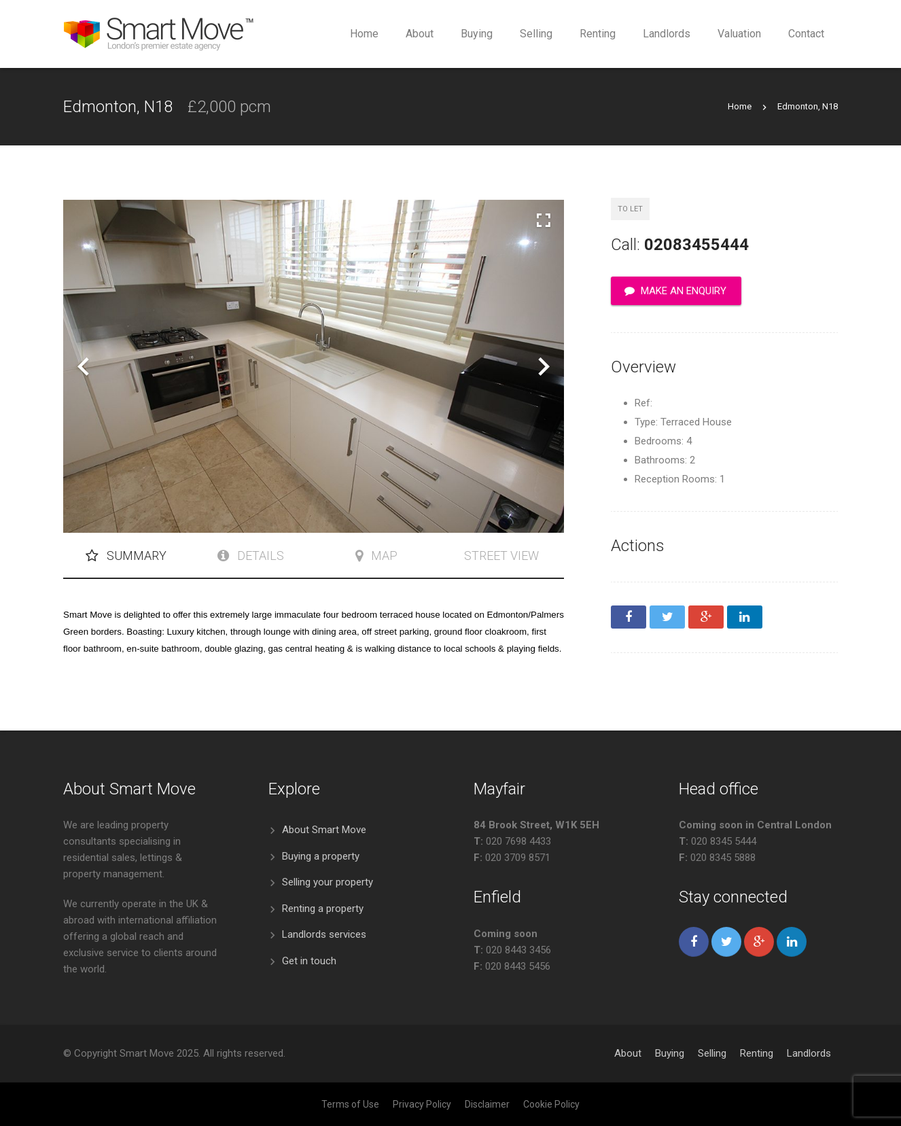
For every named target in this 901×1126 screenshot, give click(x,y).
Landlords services (324, 934)
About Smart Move (324, 830)
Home (740, 106)
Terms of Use (350, 1104)
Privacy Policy (422, 1104)
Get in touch (309, 961)
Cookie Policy (551, 1104)
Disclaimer (487, 1104)
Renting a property (323, 908)
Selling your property (327, 882)
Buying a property (320, 856)
